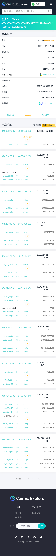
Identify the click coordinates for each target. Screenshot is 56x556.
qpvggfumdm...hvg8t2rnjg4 (15, 372)
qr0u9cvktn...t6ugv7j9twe (15, 301)
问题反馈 (36, 513)
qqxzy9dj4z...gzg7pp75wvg (15, 424)
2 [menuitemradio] (28, 479)
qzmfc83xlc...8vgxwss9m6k (15, 277)
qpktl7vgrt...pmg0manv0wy (15, 452)
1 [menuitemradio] (24, 479)
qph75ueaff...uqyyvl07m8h (15, 165)
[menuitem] (38, 478)
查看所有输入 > (11, 416)
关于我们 (19, 513)
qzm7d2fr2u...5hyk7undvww (15, 352)
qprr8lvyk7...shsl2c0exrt (15, 404)
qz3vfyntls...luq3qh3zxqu (15, 460)
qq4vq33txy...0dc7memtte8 (15, 208)
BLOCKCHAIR (46, 75)
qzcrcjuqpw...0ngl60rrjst (15, 297)
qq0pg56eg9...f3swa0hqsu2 (15, 144)
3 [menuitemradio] (32, 479)
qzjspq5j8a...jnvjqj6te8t (15, 448)
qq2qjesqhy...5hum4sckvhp (15, 340)
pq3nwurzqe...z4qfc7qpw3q (15, 348)
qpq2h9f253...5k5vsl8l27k (15, 273)
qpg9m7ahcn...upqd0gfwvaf (15, 232)
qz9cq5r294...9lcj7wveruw (15, 241)
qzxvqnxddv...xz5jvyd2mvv (15, 428)
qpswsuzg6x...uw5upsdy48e (15, 336)
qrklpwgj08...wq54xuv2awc (15, 384)
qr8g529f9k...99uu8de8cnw (15, 176)
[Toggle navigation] (51, 4)
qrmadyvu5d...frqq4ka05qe (15, 200)
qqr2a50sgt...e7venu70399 (15, 312)
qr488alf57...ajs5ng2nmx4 (15, 244)
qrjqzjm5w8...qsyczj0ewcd (15, 265)
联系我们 (19, 517)
